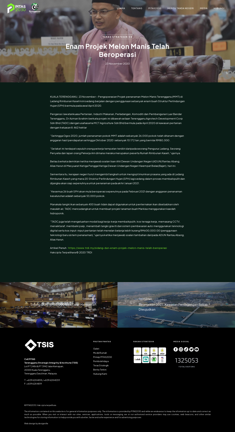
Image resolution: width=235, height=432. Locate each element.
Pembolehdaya (101, 361)
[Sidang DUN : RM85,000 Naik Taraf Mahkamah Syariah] (59, 305)
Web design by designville (36, 423)
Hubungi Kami (100, 373)
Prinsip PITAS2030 (102, 357)
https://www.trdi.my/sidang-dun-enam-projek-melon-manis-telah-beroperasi (117, 247)
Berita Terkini (99, 369)
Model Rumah (100, 352)
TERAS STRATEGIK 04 (117, 36)
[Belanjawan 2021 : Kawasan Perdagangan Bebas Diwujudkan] (176, 305)
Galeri (96, 348)
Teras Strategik (101, 365)
